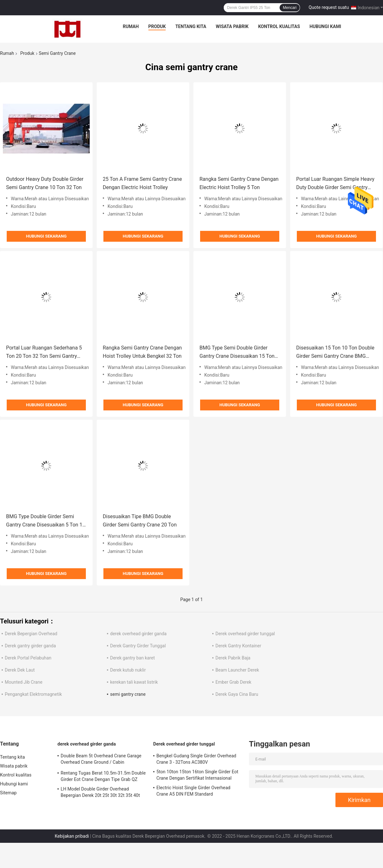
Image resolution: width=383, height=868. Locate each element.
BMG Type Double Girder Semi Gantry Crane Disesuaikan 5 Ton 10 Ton (45, 521)
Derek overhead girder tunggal (245, 633)
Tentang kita (190, 26)
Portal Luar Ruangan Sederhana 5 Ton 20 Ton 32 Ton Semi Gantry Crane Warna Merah (44, 352)
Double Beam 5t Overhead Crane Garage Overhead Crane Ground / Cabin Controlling (101, 760)
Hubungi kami (325, 26)
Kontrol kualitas (279, 26)
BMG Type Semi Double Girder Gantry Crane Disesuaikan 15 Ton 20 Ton (236, 352)
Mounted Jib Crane (23, 682)
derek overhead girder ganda (138, 633)
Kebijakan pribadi (72, 836)
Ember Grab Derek (233, 682)
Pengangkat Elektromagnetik (33, 694)
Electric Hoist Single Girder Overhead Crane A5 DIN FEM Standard (193, 791)
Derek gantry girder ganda (30, 645)
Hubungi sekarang (46, 236)
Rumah (131, 26)
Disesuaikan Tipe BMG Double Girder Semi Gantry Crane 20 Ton (140, 520)
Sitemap (8, 792)
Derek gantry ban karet (132, 657)
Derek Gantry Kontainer (238, 645)
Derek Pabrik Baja (232, 657)
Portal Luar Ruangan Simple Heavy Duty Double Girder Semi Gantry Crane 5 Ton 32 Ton (335, 184)
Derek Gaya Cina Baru (236, 694)
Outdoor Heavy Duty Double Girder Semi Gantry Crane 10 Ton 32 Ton (44, 183)
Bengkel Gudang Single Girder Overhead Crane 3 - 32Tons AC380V (196, 759)
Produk (157, 26)
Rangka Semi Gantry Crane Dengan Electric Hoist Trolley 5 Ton (239, 183)
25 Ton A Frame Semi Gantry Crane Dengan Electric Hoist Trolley (142, 183)
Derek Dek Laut (20, 670)
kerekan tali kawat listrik (134, 682)
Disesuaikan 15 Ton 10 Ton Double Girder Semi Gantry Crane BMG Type (335, 352)
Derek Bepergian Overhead (31, 633)
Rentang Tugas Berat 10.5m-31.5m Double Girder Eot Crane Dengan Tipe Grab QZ (103, 776)
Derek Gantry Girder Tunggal (138, 645)
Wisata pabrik (232, 26)
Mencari (290, 7)
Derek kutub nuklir (128, 670)
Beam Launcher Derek (237, 670)
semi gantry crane (128, 694)
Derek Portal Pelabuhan (28, 657)
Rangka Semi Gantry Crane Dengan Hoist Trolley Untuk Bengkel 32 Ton (142, 352)
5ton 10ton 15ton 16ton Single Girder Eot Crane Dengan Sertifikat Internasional (197, 775)
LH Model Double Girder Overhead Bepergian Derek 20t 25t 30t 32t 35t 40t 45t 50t (100, 793)
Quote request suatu (329, 7)
